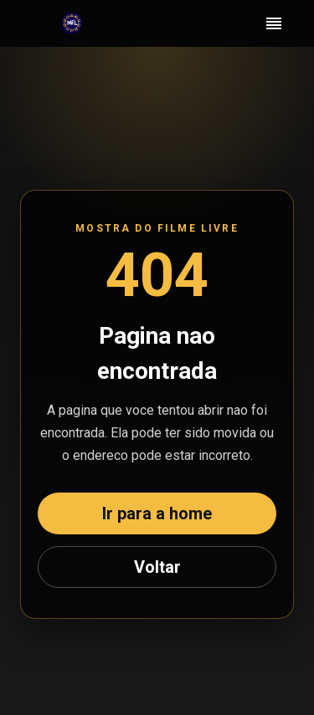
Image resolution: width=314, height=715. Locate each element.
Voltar (157, 567)
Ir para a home (157, 513)
